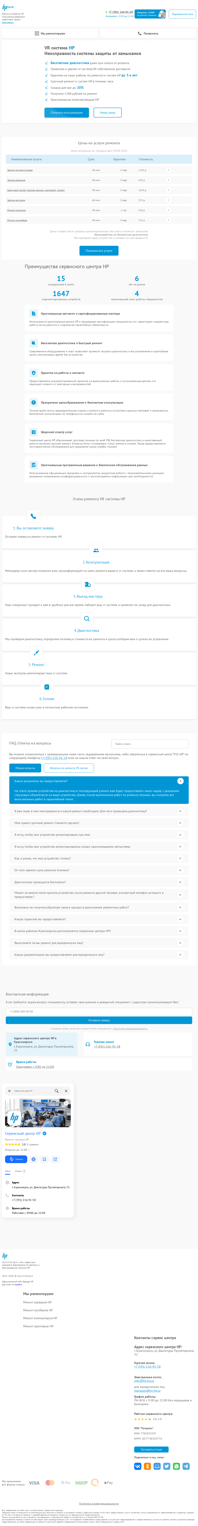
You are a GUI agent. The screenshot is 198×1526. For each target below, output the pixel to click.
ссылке (18, 1283)
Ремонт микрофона (17, 220)
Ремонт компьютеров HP (40, 1317)
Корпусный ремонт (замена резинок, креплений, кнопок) (36, 190)
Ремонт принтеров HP (38, 1325)
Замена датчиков (16, 200)
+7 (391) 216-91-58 (121, 12)
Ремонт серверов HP (37, 1301)
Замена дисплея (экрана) (20, 170)
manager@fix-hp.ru (147, 1390)
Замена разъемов (16, 180)
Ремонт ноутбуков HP (38, 1309)
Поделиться (137, 1465)
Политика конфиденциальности (99, 1503)
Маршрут (16, 1158)
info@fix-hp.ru (144, 1380)
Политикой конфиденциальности (130, 1028)
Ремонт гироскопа (16, 210)
